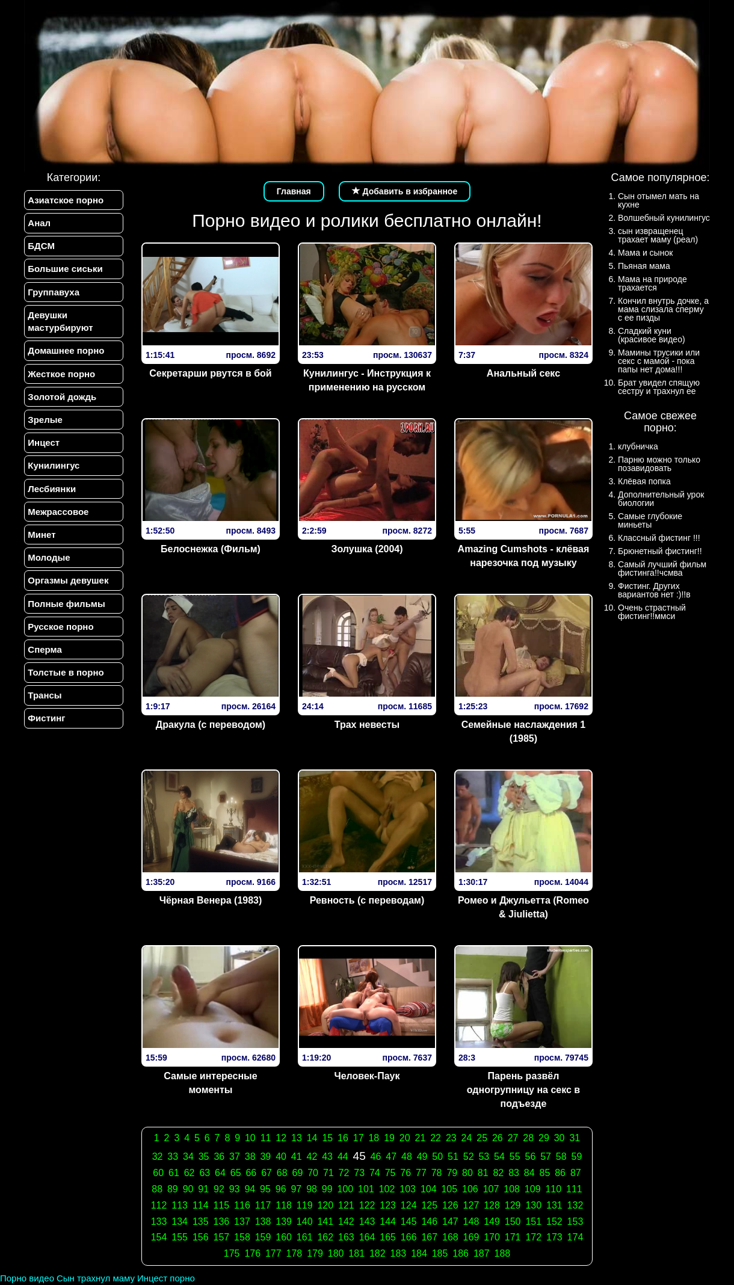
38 (250, 1156)
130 (533, 1205)
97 (296, 1189)
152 (554, 1221)
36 (219, 1156)
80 (467, 1173)
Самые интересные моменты (210, 1083)
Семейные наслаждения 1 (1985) (523, 732)
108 (512, 1189)
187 (481, 1253)
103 (407, 1189)
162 (325, 1237)
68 (282, 1173)
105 (449, 1189)
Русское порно (60, 629)
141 (325, 1221)
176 (252, 1253)
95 (265, 1189)
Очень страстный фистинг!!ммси (652, 611)
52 (468, 1156)
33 (172, 1156)
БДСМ (41, 246)
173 (554, 1237)
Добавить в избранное (405, 191)
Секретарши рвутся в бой (210, 373)
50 (437, 1156)
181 (356, 1253)
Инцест (44, 444)
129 (513, 1205)
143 (367, 1221)
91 (203, 1189)
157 (221, 1237)
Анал (39, 223)
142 (346, 1221)
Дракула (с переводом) (210, 725)
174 (575, 1237)
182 (377, 1253)
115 (221, 1205)
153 (575, 1221)
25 (481, 1138)
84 (529, 1173)
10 (250, 1138)
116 (242, 1205)
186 (460, 1253)
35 (204, 1156)
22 (435, 1138)
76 (405, 1173)
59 (577, 1156)
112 (159, 1205)
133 (159, 1221)
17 (358, 1138)
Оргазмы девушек (68, 583)
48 (406, 1156)
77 (421, 1173)
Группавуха (53, 293)
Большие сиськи (65, 269)
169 (471, 1237)
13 (296, 1138)
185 (440, 1253)
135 (201, 1221)
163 (346, 1237)
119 (305, 1205)
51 (453, 1156)
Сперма (44, 652)
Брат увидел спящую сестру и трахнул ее (659, 386)
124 (409, 1205)
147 (450, 1221)
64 (220, 1173)
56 (530, 1156)
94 (249, 1189)
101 (366, 1189)
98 (311, 1189)
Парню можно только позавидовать (659, 463)
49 (422, 1156)
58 (561, 1156)
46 (376, 1156)
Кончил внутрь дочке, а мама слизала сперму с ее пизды (663, 309)
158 (242, 1237)
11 (266, 1138)
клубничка (638, 446)
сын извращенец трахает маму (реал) (658, 235)
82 (498, 1173)
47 (391, 1156)
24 (466, 1138)
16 (343, 1138)
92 (219, 1189)
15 (327, 1138)
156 (201, 1237)
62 (189, 1173)
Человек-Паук (366, 1076)
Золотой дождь (62, 398)
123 (388, 1205)
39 (265, 1156)
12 (281, 1138)
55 (515, 1156)
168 (450, 1237)
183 (398, 1253)
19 (389, 1138)
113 (179, 1205)
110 (553, 1189)
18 (373, 1138)
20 (404, 1138)
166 (409, 1237)
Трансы (44, 698)
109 (533, 1189)
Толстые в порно (65, 675)
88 (157, 1189)
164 (367, 1237)
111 (574, 1189)
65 (235, 1173)
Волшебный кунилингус (664, 218)
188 (503, 1253)
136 (221, 1221)
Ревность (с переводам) (367, 900)
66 (250, 1173)
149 (492, 1221)
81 (483, 1173)
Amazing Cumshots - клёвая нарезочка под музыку (524, 556)
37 (234, 1156)
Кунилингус (53, 467)
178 (294, 1253)
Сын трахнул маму (96, 1278)
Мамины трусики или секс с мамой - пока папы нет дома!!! (659, 361)
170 (492, 1237)
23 (451, 1138)
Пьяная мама (644, 266)
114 (201, 1205)
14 (312, 1138)
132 (575, 1205)
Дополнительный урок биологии (661, 498)
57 (545, 1156)
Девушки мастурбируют (60, 321)
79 (451, 1173)
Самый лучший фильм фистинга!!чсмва (662, 568)
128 (492, 1205)
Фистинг (46, 721)
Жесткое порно (61, 374)
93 (234, 1189)
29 (543, 1138)
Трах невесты (367, 725)
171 (513, 1237)
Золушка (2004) (366, 549)
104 (429, 1189)
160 (284, 1237)
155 (179, 1237)
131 (554, 1205)
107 (491, 1189)
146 (429, 1221)
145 (409, 1221)
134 (179, 1221)
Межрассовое (58, 513)
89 (172, 1189)
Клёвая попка (644, 481)
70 (312, 1173)
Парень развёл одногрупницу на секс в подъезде (523, 1090)
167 (429, 1237)
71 (328, 1173)
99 (327, 1189)
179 (315, 1253)
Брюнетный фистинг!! (660, 551)
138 (263, 1221)
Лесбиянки (52, 490)
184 (419, 1253)
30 (559, 1138)
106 (470, 1189)
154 (159, 1237)
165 (388, 1237)
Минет (41, 536)
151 (533, 1221)
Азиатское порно (65, 200)
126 (450, 1205)
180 (336, 1253)
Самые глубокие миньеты (650, 520)
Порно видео (27, 1278)
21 (420, 1138)
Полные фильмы (66, 606)
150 (513, 1221)
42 (312, 1156)
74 (374, 1173)
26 (497, 1138)
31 (574, 1138)
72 (344, 1173)
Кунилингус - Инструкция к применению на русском (367, 380)
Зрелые (45, 421)
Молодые (49, 560)
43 (327, 1156)
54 (499, 1156)
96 (281, 1189)
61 (173, 1173)
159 (263, 1237)
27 (513, 1138)
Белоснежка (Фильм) (211, 549)
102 (387, 1189)
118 (284, 1205)
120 (325, 1205)
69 (297, 1173)
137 (242, 1221)
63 (204, 1173)
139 (284, 1221)
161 (305, 1237)
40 (281, 1156)
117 (263, 1205)
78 (436, 1173)
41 (296, 1156)
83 (513, 1173)
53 (483, 1156)
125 (429, 1205)
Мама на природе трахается (652, 283)
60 (158, 1173)
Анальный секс (523, 373)
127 (471, 1205)
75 (390, 1173)
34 (188, 1156)
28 (528, 1138)
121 (346, 1205)
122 (367, 1205)
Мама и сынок (645, 252)
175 (232, 1253)
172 (533, 1237)
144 (388, 1221)
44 (343, 1156)
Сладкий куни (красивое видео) (651, 335)
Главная (294, 191)
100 (346, 1189)
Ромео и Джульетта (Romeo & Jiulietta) (523, 907)
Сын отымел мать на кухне (658, 200)
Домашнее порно (66, 352)
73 (359, 1173)
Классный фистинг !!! (659, 538)
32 (157, 1156)
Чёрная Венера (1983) (210, 900)
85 (545, 1173)
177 (273, 1253)
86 (560, 1173)
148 (471, 1221)
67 (266, 1173)
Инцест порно (166, 1278)
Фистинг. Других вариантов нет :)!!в (654, 590)
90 (188, 1189)
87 (575, 1173)
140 (305, 1221)
